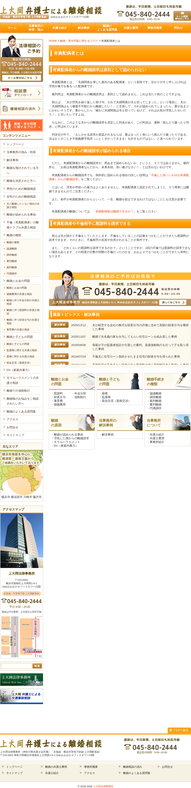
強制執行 (80, 397)
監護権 (106, 397)
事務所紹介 (157, 442)
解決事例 (83, 27)
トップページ (15, 144)
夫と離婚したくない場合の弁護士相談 (23, 205)
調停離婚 (155, 397)
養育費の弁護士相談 (18, 329)
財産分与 (60, 397)
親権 (105, 393)
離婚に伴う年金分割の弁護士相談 (23, 302)
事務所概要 (154, 27)
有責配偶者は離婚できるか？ (115, 211)
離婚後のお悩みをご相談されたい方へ (23, 401)
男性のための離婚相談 (21, 188)
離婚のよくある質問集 (107, 27)
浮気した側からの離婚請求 (71, 438)
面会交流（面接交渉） (116, 400)
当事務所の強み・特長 (21, 152)
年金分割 (80, 393)
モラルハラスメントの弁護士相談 (23, 380)
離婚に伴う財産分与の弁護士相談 (23, 321)
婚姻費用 (60, 404)
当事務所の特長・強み (36, 27)
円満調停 (155, 408)
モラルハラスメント (67, 442)
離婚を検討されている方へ (23, 170)
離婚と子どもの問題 (20, 336)
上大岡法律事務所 (103, 786)
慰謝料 (58, 393)
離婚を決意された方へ (21, 180)
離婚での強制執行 (18, 390)
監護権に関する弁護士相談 (22, 350)
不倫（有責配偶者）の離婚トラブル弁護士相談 (23, 225)
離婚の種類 (14, 235)
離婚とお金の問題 (18, 280)
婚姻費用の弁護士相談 (19, 294)
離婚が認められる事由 (68, 434)
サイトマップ (15, 435)
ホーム (12, 27)
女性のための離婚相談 (21, 196)
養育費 (58, 400)
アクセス (12, 419)
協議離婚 (155, 393)
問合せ (178, 27)
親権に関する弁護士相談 (20, 356)
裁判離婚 (155, 400)
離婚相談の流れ (132, 766)
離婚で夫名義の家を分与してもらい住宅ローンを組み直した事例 (134, 336)
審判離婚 (155, 404)
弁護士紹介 (59, 27)
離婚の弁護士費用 (56, 766)
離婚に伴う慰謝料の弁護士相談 (23, 312)
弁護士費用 (131, 27)
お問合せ (12, 427)
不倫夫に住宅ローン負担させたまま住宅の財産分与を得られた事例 (136, 356)
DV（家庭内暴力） (66, 445)
